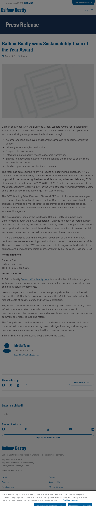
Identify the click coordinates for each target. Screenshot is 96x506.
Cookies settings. (70, 504)
